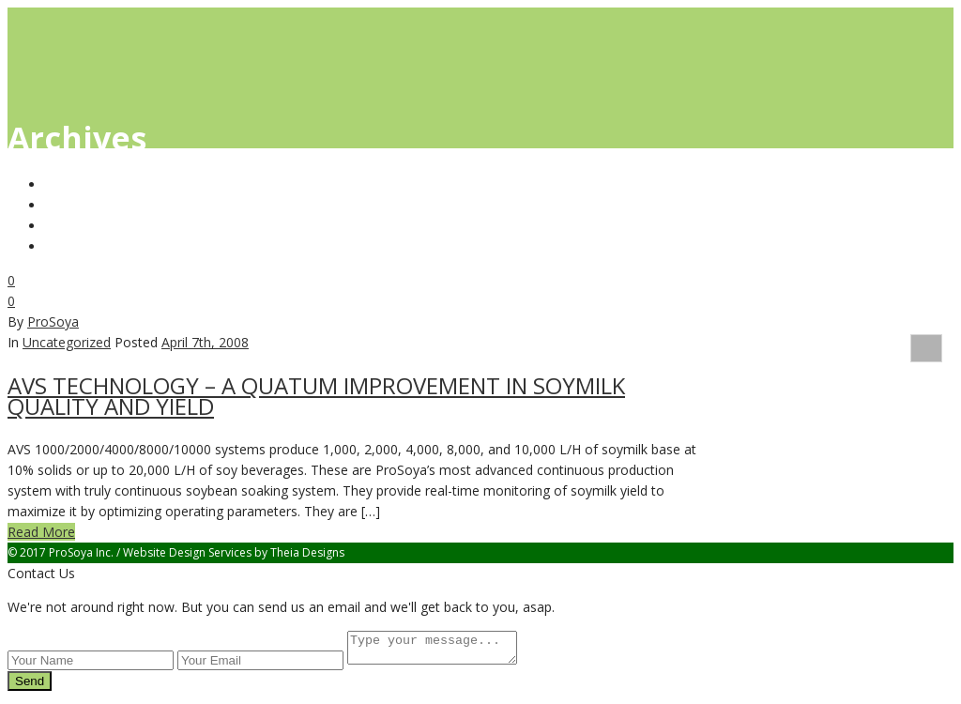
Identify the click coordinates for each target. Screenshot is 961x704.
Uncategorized (67, 342)
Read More (41, 532)
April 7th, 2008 (205, 342)
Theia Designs (307, 552)
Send (29, 687)
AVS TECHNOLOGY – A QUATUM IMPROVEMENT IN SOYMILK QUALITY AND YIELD (316, 395)
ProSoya (53, 321)
